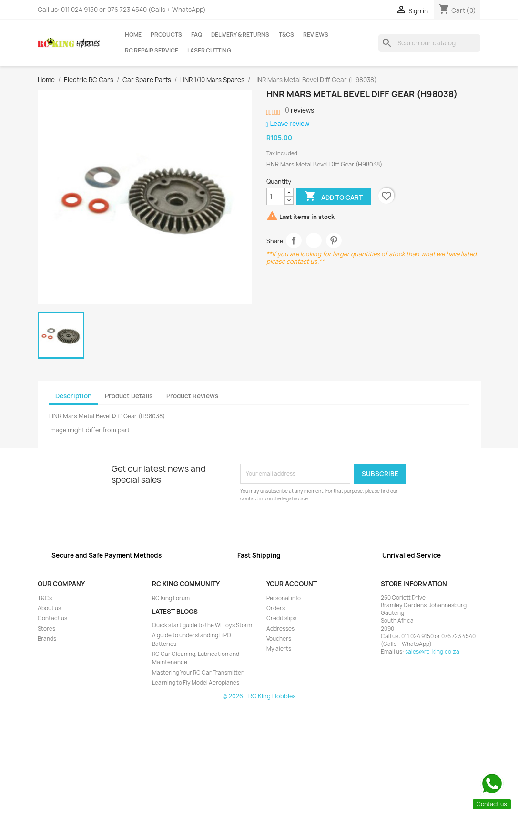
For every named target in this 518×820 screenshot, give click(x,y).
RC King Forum (171, 598)
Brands (47, 639)
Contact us (52, 618)
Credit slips (281, 618)
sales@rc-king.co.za (432, 651)
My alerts (278, 649)
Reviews (315, 35)
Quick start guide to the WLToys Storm (202, 625)
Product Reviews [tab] (192, 396)
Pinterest (334, 241)
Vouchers (278, 639)
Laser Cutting (209, 50)
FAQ (196, 35)
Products (166, 35)
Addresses (280, 629)
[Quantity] (275, 196)
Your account (291, 584)
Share (294, 241)
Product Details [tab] (128, 396)
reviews (299, 110)
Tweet (314, 241)
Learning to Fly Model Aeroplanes (195, 682)
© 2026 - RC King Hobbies (259, 696)
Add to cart (334, 197)
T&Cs (286, 35)
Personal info (283, 598)
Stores (46, 629)
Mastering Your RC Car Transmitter (198, 672)
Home (133, 35)
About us (49, 608)
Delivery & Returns (240, 35)
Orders (275, 608)
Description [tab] (73, 396)
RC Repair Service (151, 50)
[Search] (429, 43)
